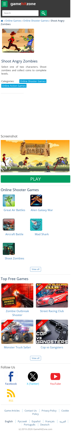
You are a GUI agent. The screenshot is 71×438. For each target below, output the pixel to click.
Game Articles (12, 410)
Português (30, 424)
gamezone (23, 3)
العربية (63, 421)
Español (36, 421)
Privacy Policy (49, 410)
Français (50, 421)
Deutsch (44, 424)
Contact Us (31, 410)
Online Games (13, 20)
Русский (22, 421)
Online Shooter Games (36, 20)
